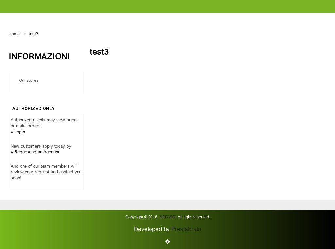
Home (14, 34)
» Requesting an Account (35, 152)
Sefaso (167, 217)
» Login (18, 132)
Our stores (28, 81)
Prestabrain (186, 229)
